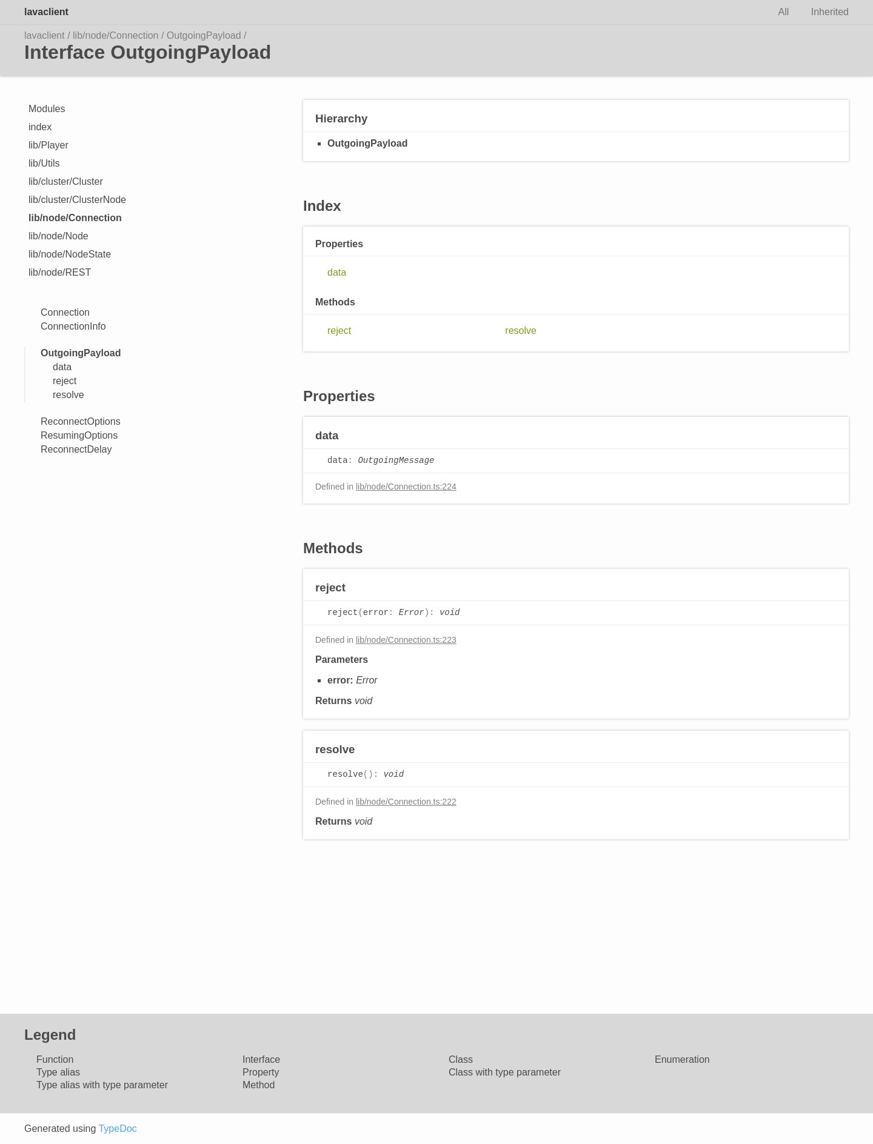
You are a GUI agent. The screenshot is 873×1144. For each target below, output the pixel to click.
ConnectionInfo (73, 326)
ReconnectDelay (76, 449)
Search (747, 12)
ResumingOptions (79, 435)
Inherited (830, 12)
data (62, 367)
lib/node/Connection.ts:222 (406, 801)
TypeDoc (117, 1128)
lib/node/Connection (115, 35)
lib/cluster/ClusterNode (77, 200)
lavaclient (46, 12)
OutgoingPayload (204, 35)
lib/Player (48, 145)
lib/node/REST (59, 272)
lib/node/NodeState (69, 254)
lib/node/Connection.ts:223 (406, 640)
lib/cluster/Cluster (65, 181)
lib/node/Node (58, 236)
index (40, 127)
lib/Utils (44, 163)
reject (64, 381)
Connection (65, 312)
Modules (46, 109)
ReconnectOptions (81, 421)
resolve (68, 395)
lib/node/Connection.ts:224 (406, 486)
